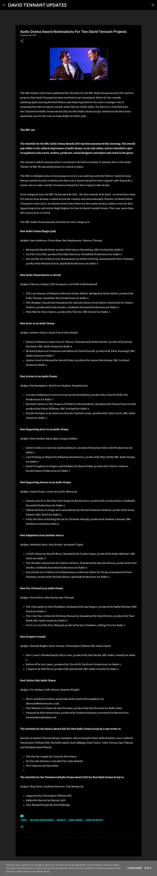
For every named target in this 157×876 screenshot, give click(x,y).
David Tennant (76, 820)
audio (24, 820)
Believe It (61, 820)
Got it (148, 868)
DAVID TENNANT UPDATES (37, 4)
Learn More (135, 868)
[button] (22, 41)
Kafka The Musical (94, 820)
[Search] (70, 5)
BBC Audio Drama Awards (42, 820)
